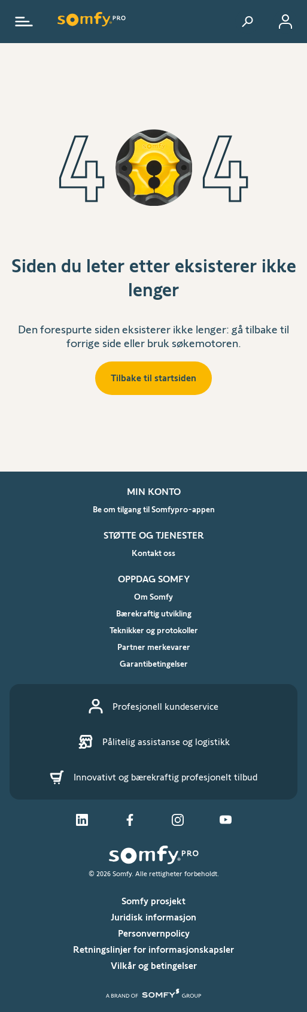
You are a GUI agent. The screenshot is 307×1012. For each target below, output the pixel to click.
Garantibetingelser (154, 663)
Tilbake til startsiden (153, 378)
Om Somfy (153, 596)
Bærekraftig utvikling (154, 613)
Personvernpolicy (154, 933)
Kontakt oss (153, 553)
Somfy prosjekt (153, 901)
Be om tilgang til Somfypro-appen (154, 509)
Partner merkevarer (153, 647)
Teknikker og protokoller (154, 630)
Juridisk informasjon (153, 917)
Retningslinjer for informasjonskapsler (153, 949)
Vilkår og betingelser (154, 966)
